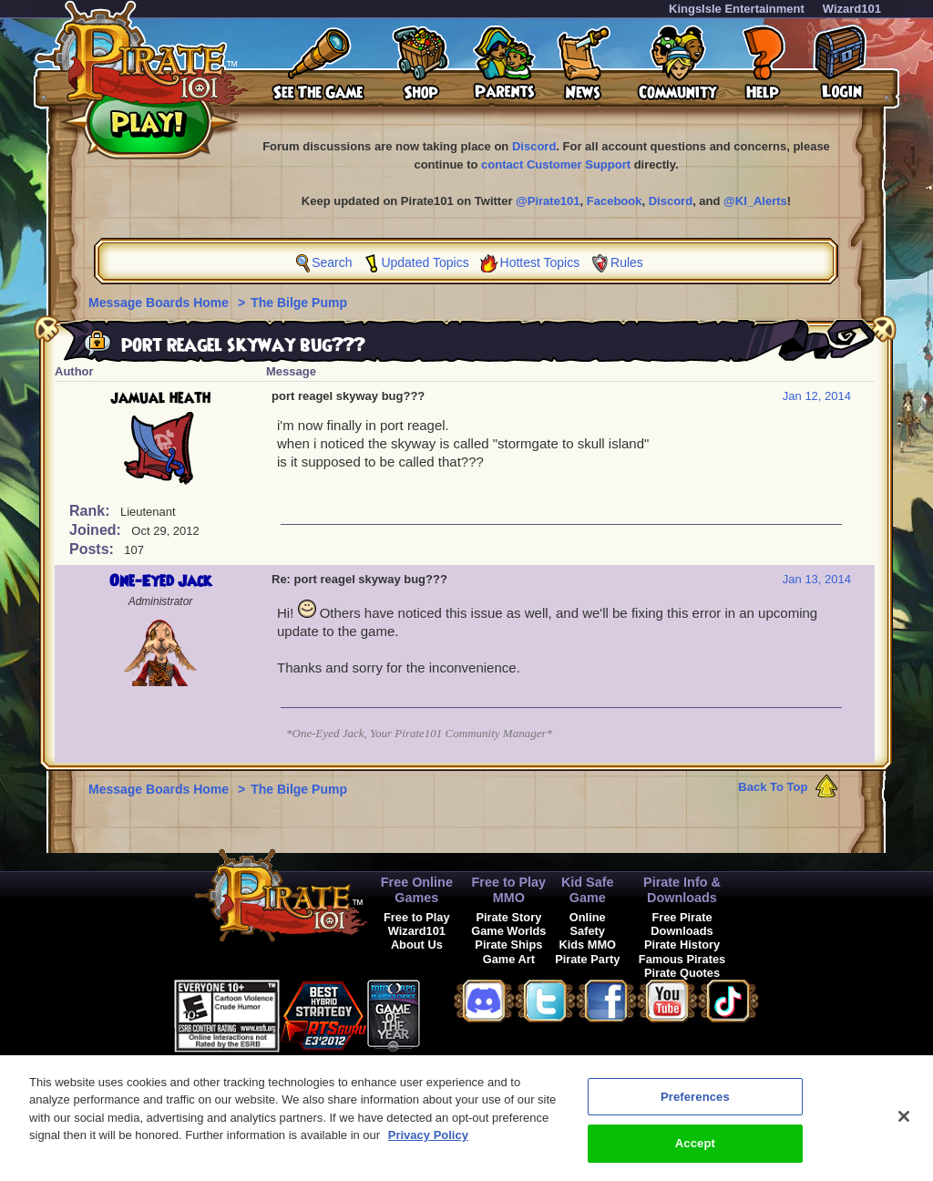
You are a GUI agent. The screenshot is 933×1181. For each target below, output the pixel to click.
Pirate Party (587, 959)
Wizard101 (852, 8)
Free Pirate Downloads (682, 924)
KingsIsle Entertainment (737, 8)
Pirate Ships (508, 944)
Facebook (614, 201)
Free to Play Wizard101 (417, 924)
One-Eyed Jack (160, 581)
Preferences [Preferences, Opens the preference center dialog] (695, 1108)
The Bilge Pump (299, 302)
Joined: (97, 530)
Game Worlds (508, 931)
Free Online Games (417, 890)
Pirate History (682, 944)
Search (332, 262)
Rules (626, 262)
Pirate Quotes (682, 973)
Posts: (93, 549)
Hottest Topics (540, 262)
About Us (417, 944)
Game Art (509, 959)
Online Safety (587, 924)
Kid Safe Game (587, 890)
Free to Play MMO (509, 890)
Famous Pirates (682, 959)
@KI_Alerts (755, 201)
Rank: (91, 511)
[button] (465, 1013)
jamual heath (160, 398)
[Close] (904, 1128)
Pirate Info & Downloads (682, 890)
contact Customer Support (556, 164)
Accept (695, 1155)
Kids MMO (587, 944)
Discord (534, 146)
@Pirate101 (548, 201)
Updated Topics (424, 262)
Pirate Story (508, 917)
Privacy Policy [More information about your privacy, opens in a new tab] (428, 1147)
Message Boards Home (160, 302)
